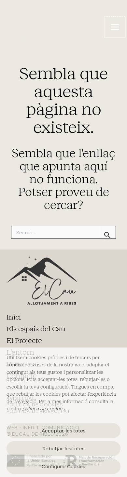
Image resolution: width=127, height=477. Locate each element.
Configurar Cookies (63, 466)
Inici (14, 317)
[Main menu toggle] (114, 27)
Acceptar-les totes (64, 430)
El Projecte (24, 341)
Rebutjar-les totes (64, 448)
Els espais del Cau (36, 329)
